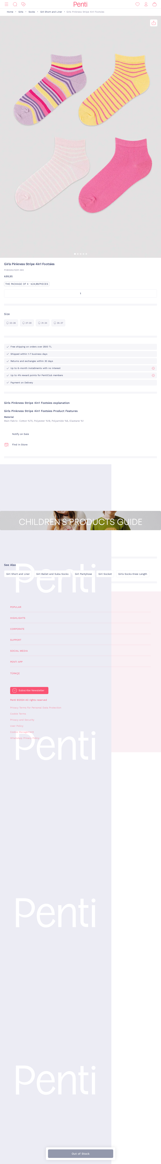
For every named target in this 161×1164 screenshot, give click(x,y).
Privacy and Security (22, 719)
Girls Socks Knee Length (132, 574)
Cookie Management (22, 732)
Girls (20, 12)
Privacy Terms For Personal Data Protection (35, 707)
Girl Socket (105, 574)
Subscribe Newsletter (31, 690)
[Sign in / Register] (146, 4)
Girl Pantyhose (83, 574)
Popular (15, 607)
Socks (32, 12)
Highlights (17, 618)
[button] (75, 254)
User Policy (16, 725)
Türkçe (15, 673)
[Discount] (23, 4)
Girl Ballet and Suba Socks (52, 574)
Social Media (19, 650)
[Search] (15, 4)
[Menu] (6, 4)
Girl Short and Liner (51, 12)
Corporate (17, 629)
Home (10, 12)
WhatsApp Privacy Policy (24, 738)
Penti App (16, 661)
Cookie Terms (18, 713)
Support (15, 639)
